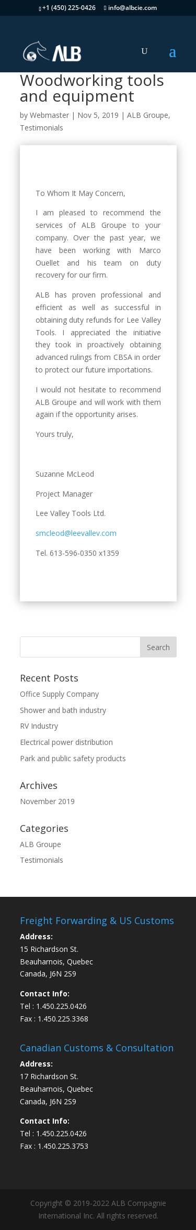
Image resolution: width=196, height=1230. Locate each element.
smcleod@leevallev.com (76, 533)
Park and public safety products (73, 758)
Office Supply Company (59, 694)
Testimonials (41, 128)
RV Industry (39, 726)
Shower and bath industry (63, 710)
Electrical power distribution (66, 742)
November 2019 (47, 801)
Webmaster (49, 115)
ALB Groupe (147, 115)
